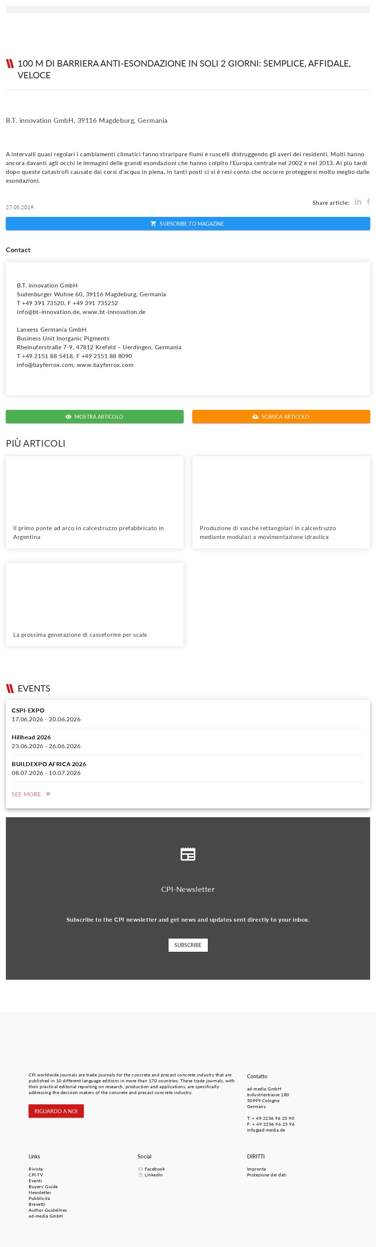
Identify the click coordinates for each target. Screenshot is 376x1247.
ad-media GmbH (264, 1088)
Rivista (36, 1169)
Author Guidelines (48, 1210)
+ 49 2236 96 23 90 (273, 1118)
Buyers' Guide (43, 1186)
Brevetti (37, 1204)
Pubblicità (39, 1198)
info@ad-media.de (266, 1130)
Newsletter (40, 1192)
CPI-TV (36, 1175)
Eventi (35, 1180)
